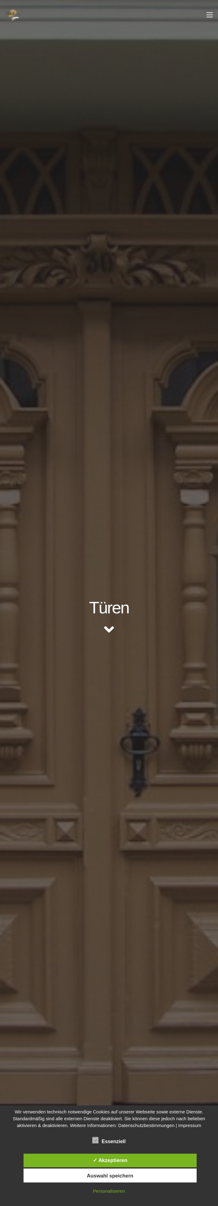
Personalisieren (109, 1191)
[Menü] (209, 15)
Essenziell (108, 1140)
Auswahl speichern (110, 1175)
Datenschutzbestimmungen (146, 1125)
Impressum (189, 1125)
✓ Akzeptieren (110, 1160)
